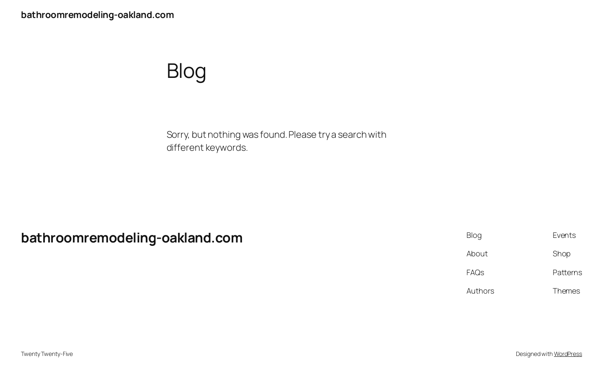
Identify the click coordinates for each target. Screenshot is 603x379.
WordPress (568, 354)
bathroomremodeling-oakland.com (97, 14)
